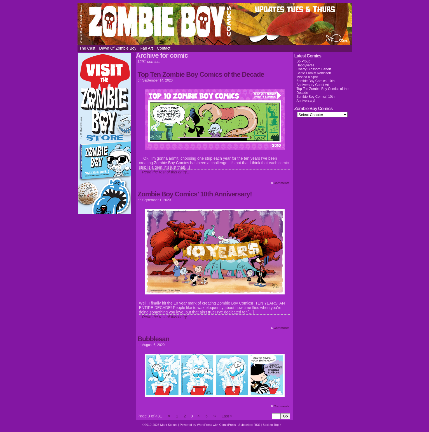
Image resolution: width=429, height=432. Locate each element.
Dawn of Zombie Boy (117, 48)
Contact (163, 48)
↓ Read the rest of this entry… (165, 172)
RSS (257, 424)
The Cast (87, 48)
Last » (227, 416)
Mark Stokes (169, 424)
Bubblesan (154, 339)
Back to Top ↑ (271, 424)
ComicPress (227, 424)
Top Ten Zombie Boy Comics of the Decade (201, 74)
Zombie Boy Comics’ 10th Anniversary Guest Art (316, 83)
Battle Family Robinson (314, 73)
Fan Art (146, 48)
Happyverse (306, 65)
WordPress (204, 424)
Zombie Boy (215, 24)
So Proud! (304, 61)
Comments (280, 183)
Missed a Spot (307, 77)
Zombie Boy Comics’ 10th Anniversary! (195, 194)
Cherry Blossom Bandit (314, 69)
